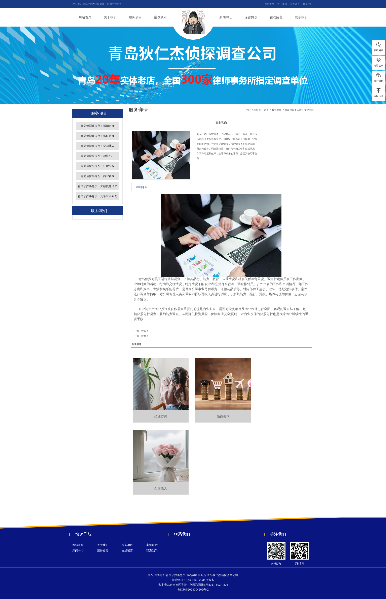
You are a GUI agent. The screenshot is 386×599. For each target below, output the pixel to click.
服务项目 (135, 17)
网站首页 (269, 4)
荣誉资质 (102, 550)
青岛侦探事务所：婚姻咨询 (97, 125)
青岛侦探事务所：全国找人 (97, 145)
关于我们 (282, 4)
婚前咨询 (223, 416)
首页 (266, 109)
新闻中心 (225, 17)
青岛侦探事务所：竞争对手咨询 (97, 196)
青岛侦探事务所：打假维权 (97, 166)
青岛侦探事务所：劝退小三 (97, 156)
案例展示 (160, 17)
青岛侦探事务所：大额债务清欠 (97, 186)
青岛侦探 (145, 279)
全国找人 (160, 488)
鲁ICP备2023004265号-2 (193, 589)
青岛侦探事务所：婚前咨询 (97, 135)
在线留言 (295, 4)
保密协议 (250, 17)
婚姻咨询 (160, 416)
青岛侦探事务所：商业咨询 (97, 176)
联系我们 (307, 4)
